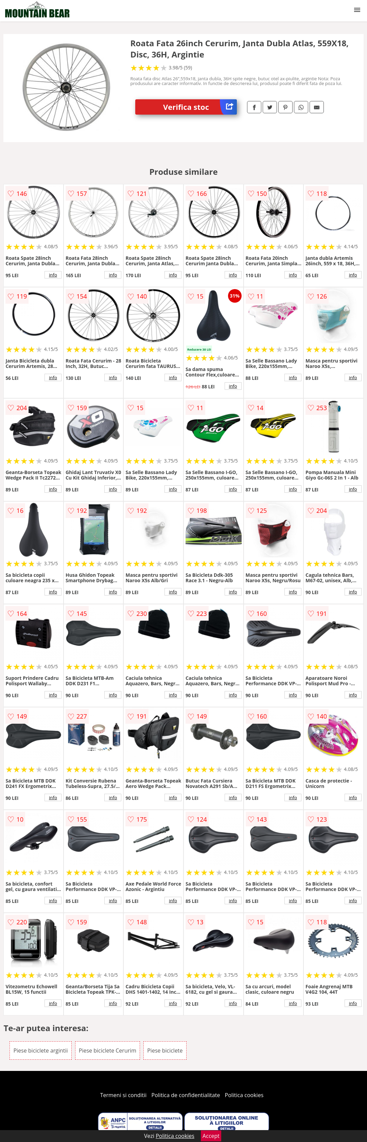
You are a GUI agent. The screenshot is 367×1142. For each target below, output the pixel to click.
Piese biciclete (164, 1050)
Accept (211, 1136)
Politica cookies (244, 1095)
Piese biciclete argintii (40, 1050)
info (53, 275)
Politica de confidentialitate (186, 1095)
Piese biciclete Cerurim (107, 1050)
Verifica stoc (200, 107)
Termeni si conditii (123, 1095)
